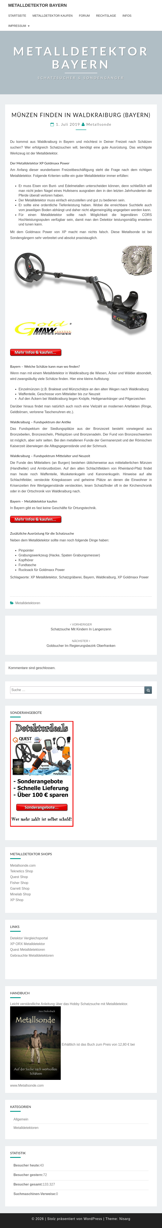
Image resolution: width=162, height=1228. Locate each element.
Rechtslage (106, 15)
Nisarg (124, 1219)
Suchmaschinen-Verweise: (35, 1194)
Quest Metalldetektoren (27, 949)
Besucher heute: (27, 1165)
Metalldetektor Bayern (37, 5)
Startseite (17, 15)
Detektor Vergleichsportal (29, 938)
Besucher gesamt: (28, 1184)
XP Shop (16, 900)
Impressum (17, 25)
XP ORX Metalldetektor (27, 944)
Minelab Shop (20, 894)
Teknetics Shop (21, 871)
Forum (84, 15)
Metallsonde (98, 124)
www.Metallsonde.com (27, 1085)
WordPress (93, 1219)
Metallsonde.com (23, 865)
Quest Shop (19, 877)
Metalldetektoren (27, 603)
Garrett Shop (20, 888)
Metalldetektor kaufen (52, 15)
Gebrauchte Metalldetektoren (32, 955)
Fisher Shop (19, 883)
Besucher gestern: (28, 1175)
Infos (126, 15)
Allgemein (21, 1119)
